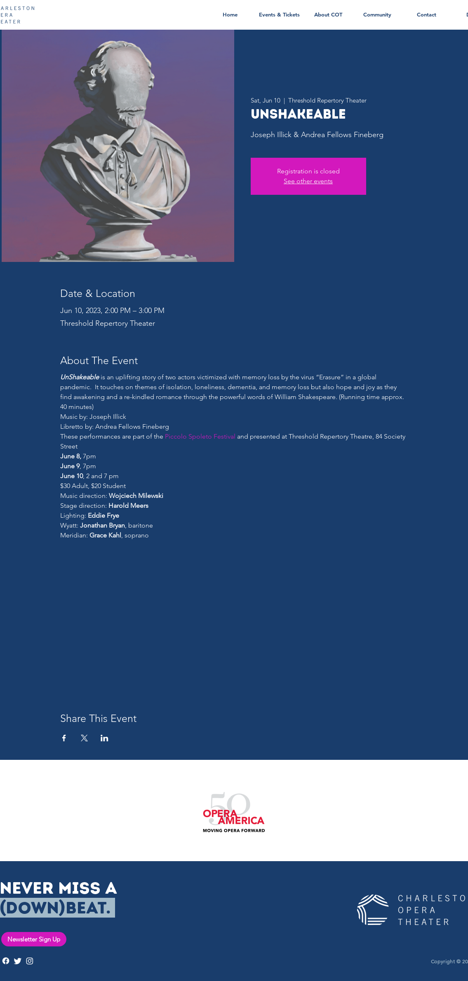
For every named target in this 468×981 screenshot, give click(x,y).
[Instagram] (29, 960)
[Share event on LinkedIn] (104, 738)
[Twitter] (17, 960)
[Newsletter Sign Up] (33, 939)
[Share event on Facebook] (64, 738)
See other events (308, 181)
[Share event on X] (84, 738)
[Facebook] (5, 960)
